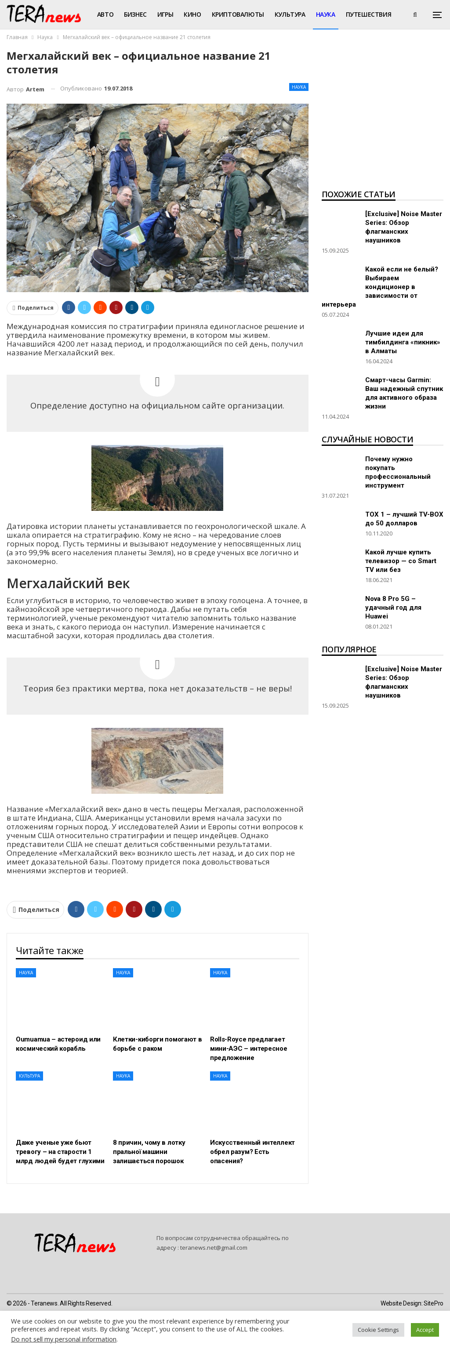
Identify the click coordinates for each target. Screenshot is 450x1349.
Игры (165, 14)
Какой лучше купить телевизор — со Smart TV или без (400, 561)
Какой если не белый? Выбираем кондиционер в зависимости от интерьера (380, 286)
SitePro (433, 1303)
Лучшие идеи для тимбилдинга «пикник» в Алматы (402, 342)
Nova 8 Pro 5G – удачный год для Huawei (393, 607)
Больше (359, 14)
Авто (105, 14)
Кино (192, 14)
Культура (290, 14)
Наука (325, 14)
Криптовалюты (238, 14)
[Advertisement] (382, 117)
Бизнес (135, 14)
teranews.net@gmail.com (213, 1247)
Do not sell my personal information (63, 1339)
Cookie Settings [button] (378, 1330)
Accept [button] (425, 1330)
